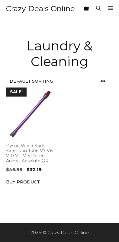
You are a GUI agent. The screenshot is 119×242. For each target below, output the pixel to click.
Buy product (23, 182)
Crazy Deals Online (40, 8)
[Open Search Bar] (98, 8)
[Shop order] (59, 81)
